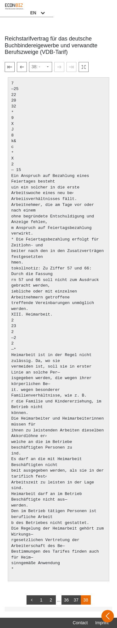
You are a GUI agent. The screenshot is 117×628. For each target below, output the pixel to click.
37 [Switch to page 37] (76, 599)
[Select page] (40, 67)
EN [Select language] (102, 8)
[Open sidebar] (107, 616)
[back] (32, 600)
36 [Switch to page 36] (66, 599)
